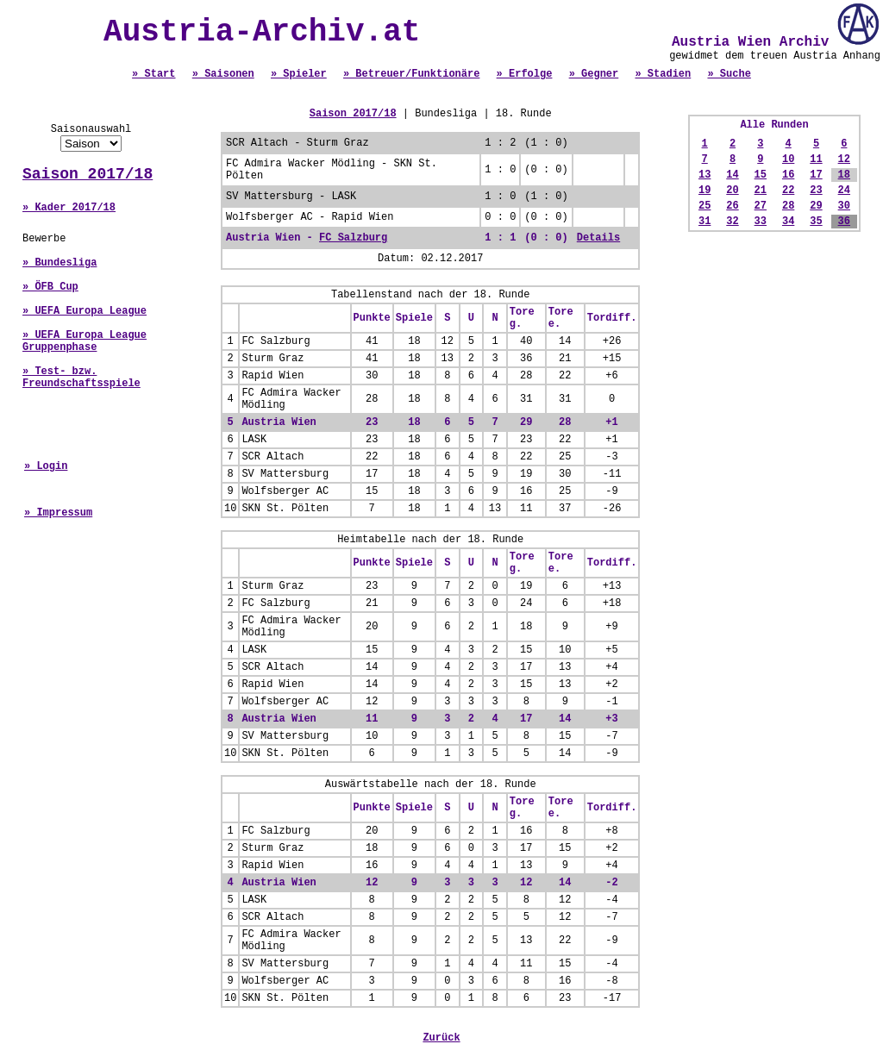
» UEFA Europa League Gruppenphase (84, 341)
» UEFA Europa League (84, 311)
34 (788, 222)
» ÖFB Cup (50, 287)
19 (704, 190)
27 (761, 206)
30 (844, 206)
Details (598, 238)
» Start (153, 74)
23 (816, 190)
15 (761, 175)
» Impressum (58, 513)
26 (732, 206)
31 (704, 222)
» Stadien (663, 74)
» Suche (728, 74)
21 (761, 190)
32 (732, 222)
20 (732, 190)
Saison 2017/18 (87, 174)
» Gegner (594, 74)
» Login (45, 466)
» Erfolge (525, 74)
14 (732, 175)
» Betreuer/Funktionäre (411, 74)
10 (788, 159)
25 (704, 206)
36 (844, 222)
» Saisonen (223, 74)
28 (788, 206)
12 (844, 159)
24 (844, 190)
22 (788, 190)
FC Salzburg (353, 238)
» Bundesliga (59, 263)
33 (761, 222)
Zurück (441, 1038)
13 (704, 175)
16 (788, 175)
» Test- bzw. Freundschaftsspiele (81, 378)
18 (844, 175)
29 (816, 206)
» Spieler (299, 74)
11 (816, 159)
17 (816, 175)
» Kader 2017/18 (69, 208)
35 (816, 222)
